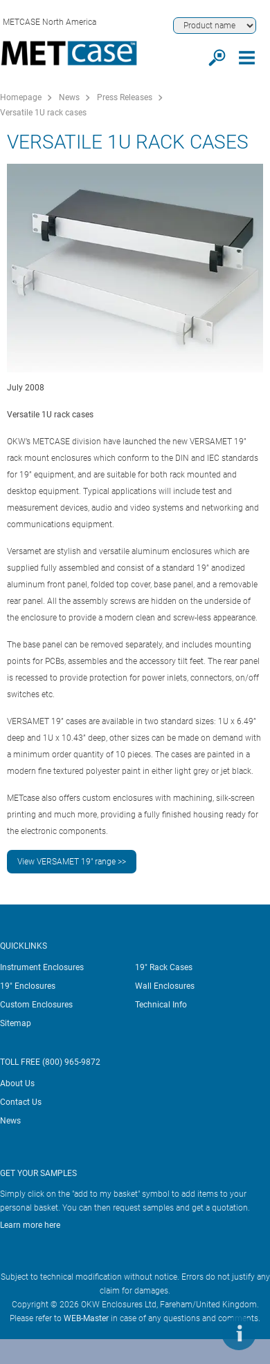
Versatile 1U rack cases (43, 112)
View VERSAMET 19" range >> (71, 861)
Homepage (21, 97)
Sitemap (15, 1023)
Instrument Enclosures (42, 967)
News (69, 97)
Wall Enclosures (165, 986)
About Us (17, 1083)
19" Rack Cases (163, 967)
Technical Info (161, 1005)
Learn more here (30, 1225)
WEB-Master (86, 1318)
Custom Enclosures (36, 1005)
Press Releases (124, 97)
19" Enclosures (27, 986)
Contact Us (21, 1102)
